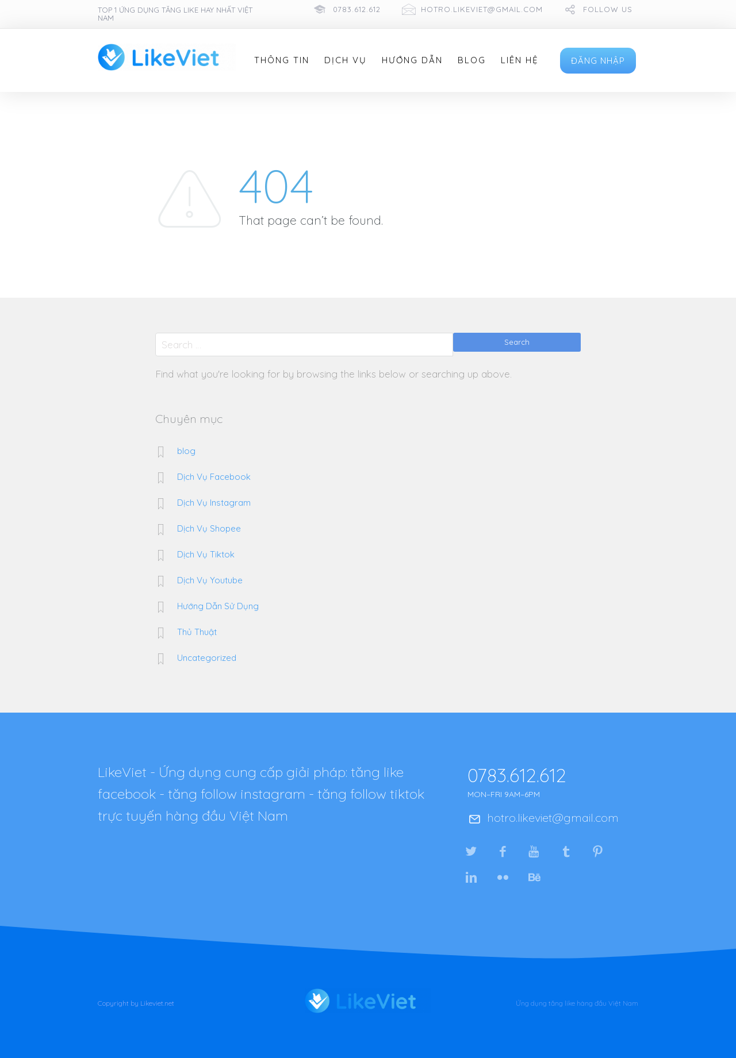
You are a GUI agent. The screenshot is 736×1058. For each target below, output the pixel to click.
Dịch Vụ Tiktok (206, 554)
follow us (607, 9)
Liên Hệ (520, 60)
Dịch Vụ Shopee (209, 528)
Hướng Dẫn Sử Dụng (218, 606)
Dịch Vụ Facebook (214, 476)
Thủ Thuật (197, 631)
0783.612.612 (357, 9)
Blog (472, 60)
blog (186, 450)
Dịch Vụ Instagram (214, 502)
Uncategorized (206, 657)
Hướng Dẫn (412, 60)
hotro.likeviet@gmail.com (482, 9)
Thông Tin (281, 60)
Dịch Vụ (345, 60)
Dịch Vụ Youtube (210, 580)
